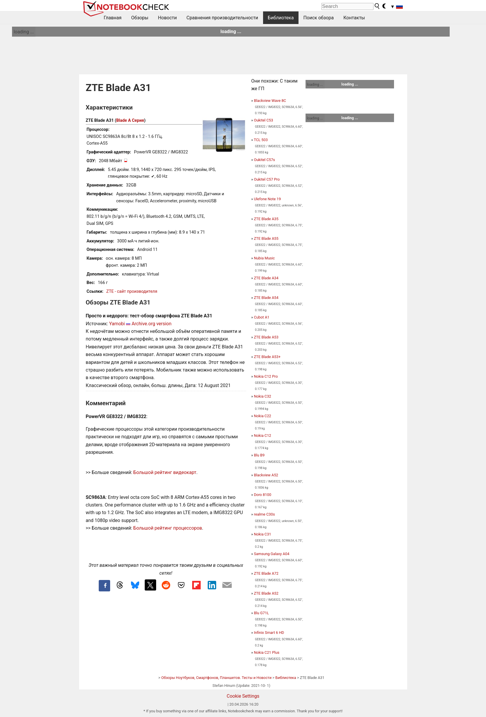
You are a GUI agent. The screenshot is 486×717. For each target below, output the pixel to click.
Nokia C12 (262, 435)
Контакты (354, 17)
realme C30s (264, 514)
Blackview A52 (266, 475)
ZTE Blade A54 (266, 297)
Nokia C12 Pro (266, 376)
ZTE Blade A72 (266, 573)
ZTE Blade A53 (266, 337)
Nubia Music (264, 258)
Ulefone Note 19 (267, 199)
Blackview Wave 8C (270, 100)
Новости (167, 17)
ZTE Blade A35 (266, 219)
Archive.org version (151, 323)
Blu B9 (259, 455)
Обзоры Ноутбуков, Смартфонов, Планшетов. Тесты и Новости (216, 677)
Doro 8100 (262, 494)
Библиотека (281, 17)
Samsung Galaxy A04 (271, 554)
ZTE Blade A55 (266, 238)
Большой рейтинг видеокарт (164, 472)
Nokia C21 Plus (266, 652)
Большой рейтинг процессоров (167, 528)
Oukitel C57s (264, 160)
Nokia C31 (262, 534)
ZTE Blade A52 (266, 593)
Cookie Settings (243, 696)
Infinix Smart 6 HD (269, 632)
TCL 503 (260, 140)
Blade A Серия (130, 120)
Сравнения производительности (222, 17)
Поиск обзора (318, 17)
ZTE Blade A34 (266, 278)
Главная (113, 17)
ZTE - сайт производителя (131, 291)
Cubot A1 (262, 317)
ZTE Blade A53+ (267, 357)
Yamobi (117, 323)
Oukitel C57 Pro (267, 179)
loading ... (23, 32)
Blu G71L (261, 613)
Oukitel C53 (263, 120)
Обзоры (140, 17)
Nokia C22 (262, 416)
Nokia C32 (262, 396)
